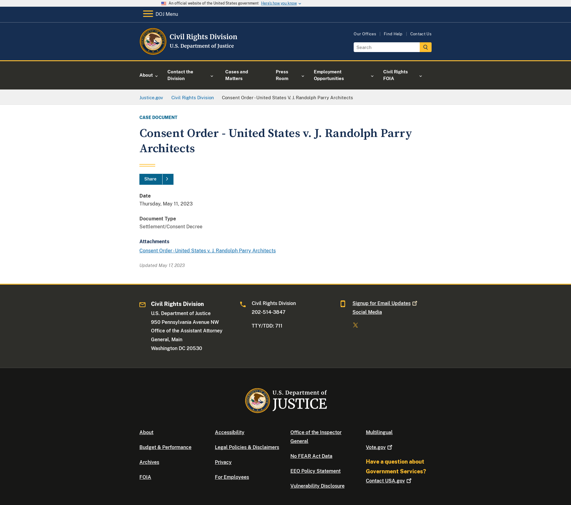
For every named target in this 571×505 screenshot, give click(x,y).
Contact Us (421, 34)
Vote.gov (380, 447)
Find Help (393, 34)
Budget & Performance (165, 447)
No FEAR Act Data (311, 456)
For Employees (232, 477)
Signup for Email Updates (385, 303)
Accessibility (229, 432)
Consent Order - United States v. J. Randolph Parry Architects (207, 251)
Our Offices (365, 34)
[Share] (156, 179)
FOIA (145, 477)
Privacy (223, 462)
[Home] (188, 53)
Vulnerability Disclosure (317, 486)
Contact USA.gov (389, 481)
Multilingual (379, 432)
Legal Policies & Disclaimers (247, 447)
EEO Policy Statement (315, 471)
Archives (149, 462)
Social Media (367, 312)
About (146, 432)
